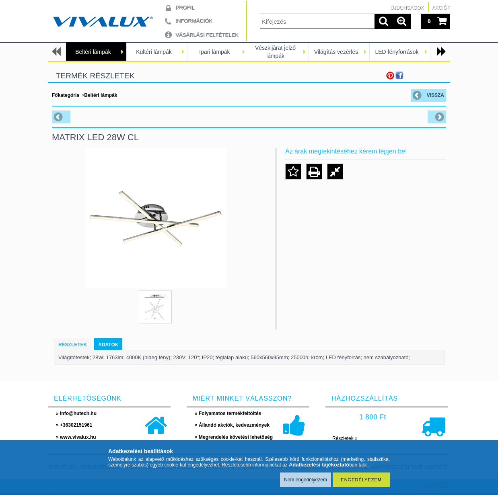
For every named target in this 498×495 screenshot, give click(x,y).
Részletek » (345, 438)
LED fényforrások (396, 52)
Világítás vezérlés (336, 52)
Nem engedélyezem (305, 480)
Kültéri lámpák (154, 52)
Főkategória (65, 95)
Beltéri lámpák (93, 52)
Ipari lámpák (214, 52)
